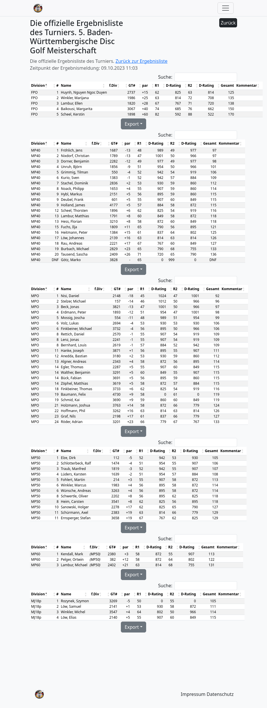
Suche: (165, 77)
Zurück (228, 23)
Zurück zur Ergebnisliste (142, 61)
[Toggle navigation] (226, 8)
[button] (46, 85)
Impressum (193, 694)
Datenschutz (220, 694)
